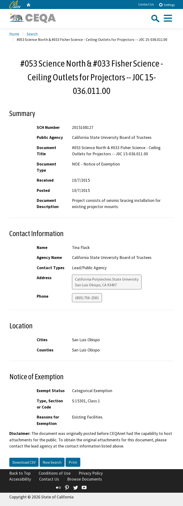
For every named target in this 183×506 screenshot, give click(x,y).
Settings (167, 4)
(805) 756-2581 (87, 297)
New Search (52, 462)
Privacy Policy (91, 473)
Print (73, 462)
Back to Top (19, 473)
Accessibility (20, 479)
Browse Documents (84, 479)
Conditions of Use (55, 473)
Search (32, 33)
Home (14, 33)
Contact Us (146, 4)
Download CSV (24, 462)
